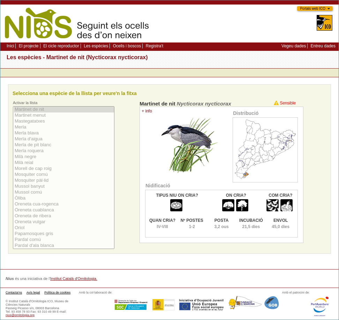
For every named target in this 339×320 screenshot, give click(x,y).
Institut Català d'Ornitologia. (73, 278)
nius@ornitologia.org (20, 315)
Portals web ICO (312, 8)
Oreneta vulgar (64, 222)
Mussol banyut (64, 186)
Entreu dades (323, 46)
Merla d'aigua (64, 139)
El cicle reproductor (61, 46)
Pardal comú (64, 240)
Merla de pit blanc (64, 145)
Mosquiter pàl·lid (64, 181)
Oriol (64, 228)
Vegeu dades (293, 46)
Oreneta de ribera (64, 216)
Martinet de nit (64, 109)
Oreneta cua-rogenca (64, 204)
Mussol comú (64, 192)
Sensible (288, 103)
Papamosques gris (64, 234)
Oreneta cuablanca (64, 210)
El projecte (29, 46)
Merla (64, 127)
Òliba (64, 198)
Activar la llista (25, 103)
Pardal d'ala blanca (64, 246)
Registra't (154, 46)
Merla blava (64, 133)
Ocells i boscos (127, 46)
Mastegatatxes (64, 121)
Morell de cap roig (64, 169)
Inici (10, 46)
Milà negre (64, 157)
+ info (147, 111)
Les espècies (96, 46)
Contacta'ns (14, 292)
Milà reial (64, 163)
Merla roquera (64, 151)
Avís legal (33, 292)
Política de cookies (57, 292)
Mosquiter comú (64, 175)
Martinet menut (64, 115)
